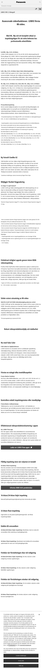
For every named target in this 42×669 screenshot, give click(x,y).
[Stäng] (39, 614)
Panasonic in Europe (6, 6)
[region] (21, 640)
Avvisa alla (21, 660)
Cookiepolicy (12, 645)
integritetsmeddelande (25, 645)
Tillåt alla (21, 665)
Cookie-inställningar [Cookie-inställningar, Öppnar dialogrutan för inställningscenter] (21, 655)
